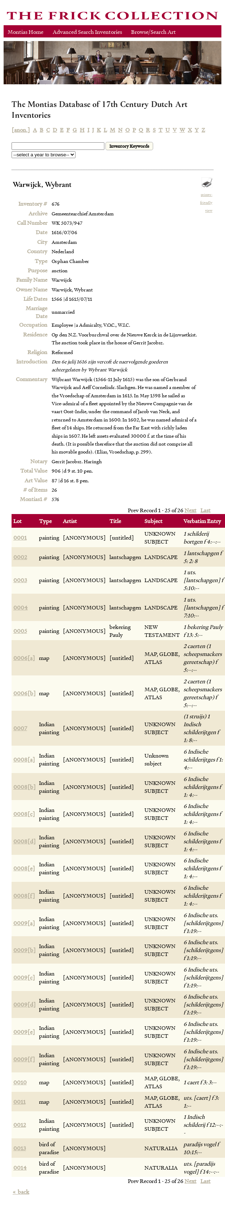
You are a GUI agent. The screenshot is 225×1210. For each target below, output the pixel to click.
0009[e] (24, 1032)
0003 (20, 580)
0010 (20, 1082)
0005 (20, 631)
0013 (19, 1148)
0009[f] (24, 1059)
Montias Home (25, 32)
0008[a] (24, 759)
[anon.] (21, 130)
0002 (20, 557)
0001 (20, 537)
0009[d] (24, 1004)
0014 (20, 1167)
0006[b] (24, 693)
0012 (19, 1125)
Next (190, 510)
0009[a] (24, 923)
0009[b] (24, 950)
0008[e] (24, 868)
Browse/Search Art (153, 32)
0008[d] (24, 841)
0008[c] (24, 814)
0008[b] (24, 787)
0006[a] (24, 658)
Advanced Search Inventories (87, 32)
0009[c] (24, 977)
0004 (20, 607)
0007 (20, 728)
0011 (19, 1102)
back (21, 1192)
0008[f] (24, 895)
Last (205, 510)
